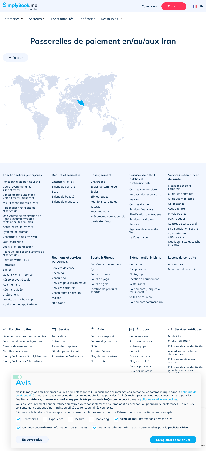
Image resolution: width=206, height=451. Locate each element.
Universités (98, 181)
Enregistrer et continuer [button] (173, 440)
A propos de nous (140, 341)
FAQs (94, 346)
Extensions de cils (63, 181)
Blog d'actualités (139, 361)
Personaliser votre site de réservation (19, 209)
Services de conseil (64, 268)
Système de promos (15, 232)
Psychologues (177, 218)
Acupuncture (176, 208)
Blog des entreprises (104, 356)
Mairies (134, 199)
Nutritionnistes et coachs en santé (184, 243)
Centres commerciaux (143, 189)
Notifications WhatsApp (18, 299)
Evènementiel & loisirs (145, 257)
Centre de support (102, 336)
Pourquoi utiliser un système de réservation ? (23, 253)
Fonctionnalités (62, 19)
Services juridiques (141, 219)
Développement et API (66, 351)
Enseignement (101, 175)
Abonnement (11, 284)
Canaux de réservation (17, 346)
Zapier (7, 269)
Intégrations (11, 294)
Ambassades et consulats (145, 194)
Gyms (94, 269)
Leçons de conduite (182, 257)
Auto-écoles (175, 264)
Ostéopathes (176, 203)
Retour (18, 57)
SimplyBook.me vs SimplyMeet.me (25, 356)
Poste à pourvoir (139, 356)
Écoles (95, 191)
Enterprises (13, 19)
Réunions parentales (104, 201)
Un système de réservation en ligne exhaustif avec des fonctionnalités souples (22, 219)
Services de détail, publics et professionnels (142, 179)
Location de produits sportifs (104, 290)
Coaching (58, 273)
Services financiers (141, 209)
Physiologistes (177, 213)
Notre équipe (137, 346)
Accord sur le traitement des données (183, 352)
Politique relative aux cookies (181, 360)
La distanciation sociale (183, 228)
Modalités (174, 336)
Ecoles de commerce (104, 186)
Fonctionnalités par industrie (21, 181)
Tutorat (95, 206)
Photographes (138, 274)
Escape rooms (138, 269)
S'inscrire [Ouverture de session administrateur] (174, 6)
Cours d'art (136, 264)
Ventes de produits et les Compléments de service (19, 196)
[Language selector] (196, 6)
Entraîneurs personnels (106, 264)
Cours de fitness (101, 274)
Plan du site (98, 361)
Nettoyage (58, 302)
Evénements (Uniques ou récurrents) (145, 290)
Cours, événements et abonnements (17, 188)
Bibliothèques (99, 196)
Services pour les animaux (69, 283)
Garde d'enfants (101, 221)
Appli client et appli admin (20, 304)
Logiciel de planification (18, 246)
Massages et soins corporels (180, 187)
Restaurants (137, 284)
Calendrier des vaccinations (177, 235)
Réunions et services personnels (67, 259)
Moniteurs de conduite (182, 269)
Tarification (87, 19)
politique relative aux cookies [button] (158, 399)
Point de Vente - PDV (16, 259)
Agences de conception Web (144, 230)
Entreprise (58, 341)
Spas (55, 191)
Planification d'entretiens (145, 214)
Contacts (135, 351)
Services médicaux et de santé (183, 177)
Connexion (149, 6)
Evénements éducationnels (108, 216)
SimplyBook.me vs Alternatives (22, 361)
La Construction (139, 237)
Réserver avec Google (16, 279)
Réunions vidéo (13, 289)
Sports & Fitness (102, 257)
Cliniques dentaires (180, 193)
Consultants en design (66, 293)
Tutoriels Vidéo (100, 351)
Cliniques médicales (181, 198)
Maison (56, 298)
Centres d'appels (140, 204)
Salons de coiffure (63, 186)
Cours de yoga (100, 279)
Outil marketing (13, 241)
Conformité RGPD (179, 341)
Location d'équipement (144, 279)
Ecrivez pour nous (140, 366)
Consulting (59, 278)
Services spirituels (63, 288)
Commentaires (138, 336)
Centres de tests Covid (182, 223)
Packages (9, 264)
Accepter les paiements (18, 227)
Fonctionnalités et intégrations (22, 341)
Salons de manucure (65, 201)
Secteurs (37, 19)
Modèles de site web (16, 351)
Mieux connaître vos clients (20, 202)
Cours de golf (99, 284)
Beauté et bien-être (66, 175)
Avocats (134, 224)
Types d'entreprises (64, 346)
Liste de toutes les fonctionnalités (24, 336)
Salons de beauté (63, 196)
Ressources (111, 19)
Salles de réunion (140, 297)
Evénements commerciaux (146, 302)
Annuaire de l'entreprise (67, 356)
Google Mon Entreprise (18, 274)
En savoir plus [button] (32, 439)
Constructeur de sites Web (20, 237)
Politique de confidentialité (185, 346)
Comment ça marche (104, 341)
